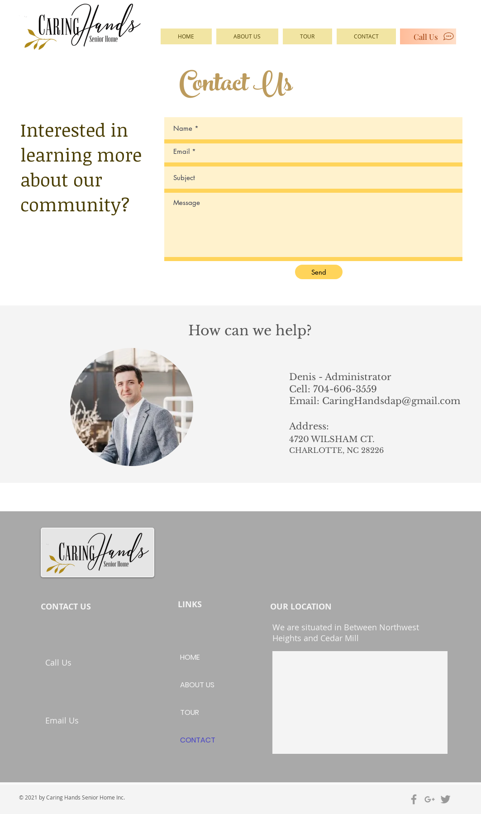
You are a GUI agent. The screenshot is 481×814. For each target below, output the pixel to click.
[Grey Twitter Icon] (445, 799)
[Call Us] (428, 36)
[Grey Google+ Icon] (429, 799)
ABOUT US (197, 685)
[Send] (319, 272)
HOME (190, 657)
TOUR (189, 712)
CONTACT (197, 740)
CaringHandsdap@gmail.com (391, 400)
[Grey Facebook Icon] (413, 799)
